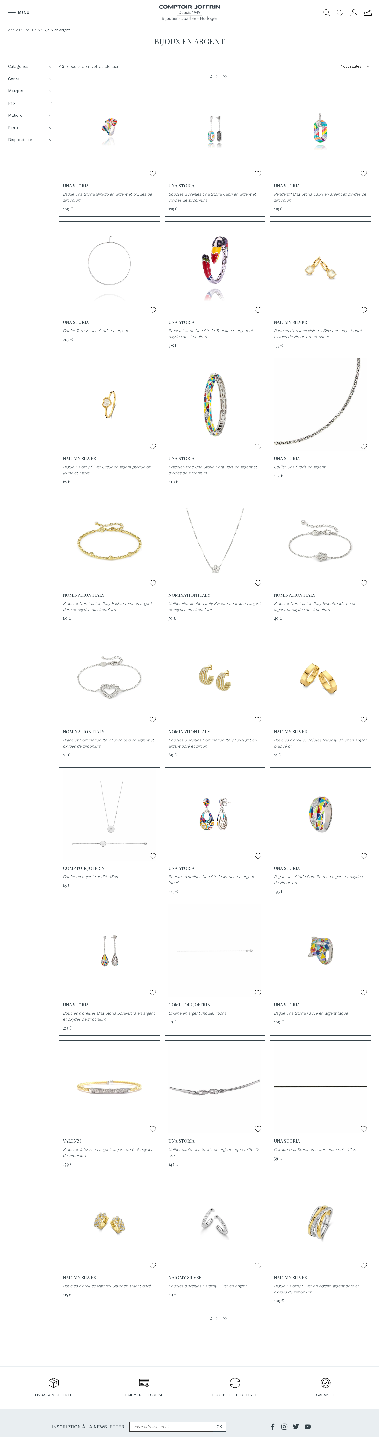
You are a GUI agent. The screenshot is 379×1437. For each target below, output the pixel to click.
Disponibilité (30, 140)
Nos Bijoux (31, 30)
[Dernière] (225, 76)
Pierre (30, 127)
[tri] (354, 66)
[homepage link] (189, 13)
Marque (30, 91)
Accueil (14, 30)
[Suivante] (217, 76)
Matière (30, 115)
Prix (30, 103)
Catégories (30, 66)
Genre (30, 79)
